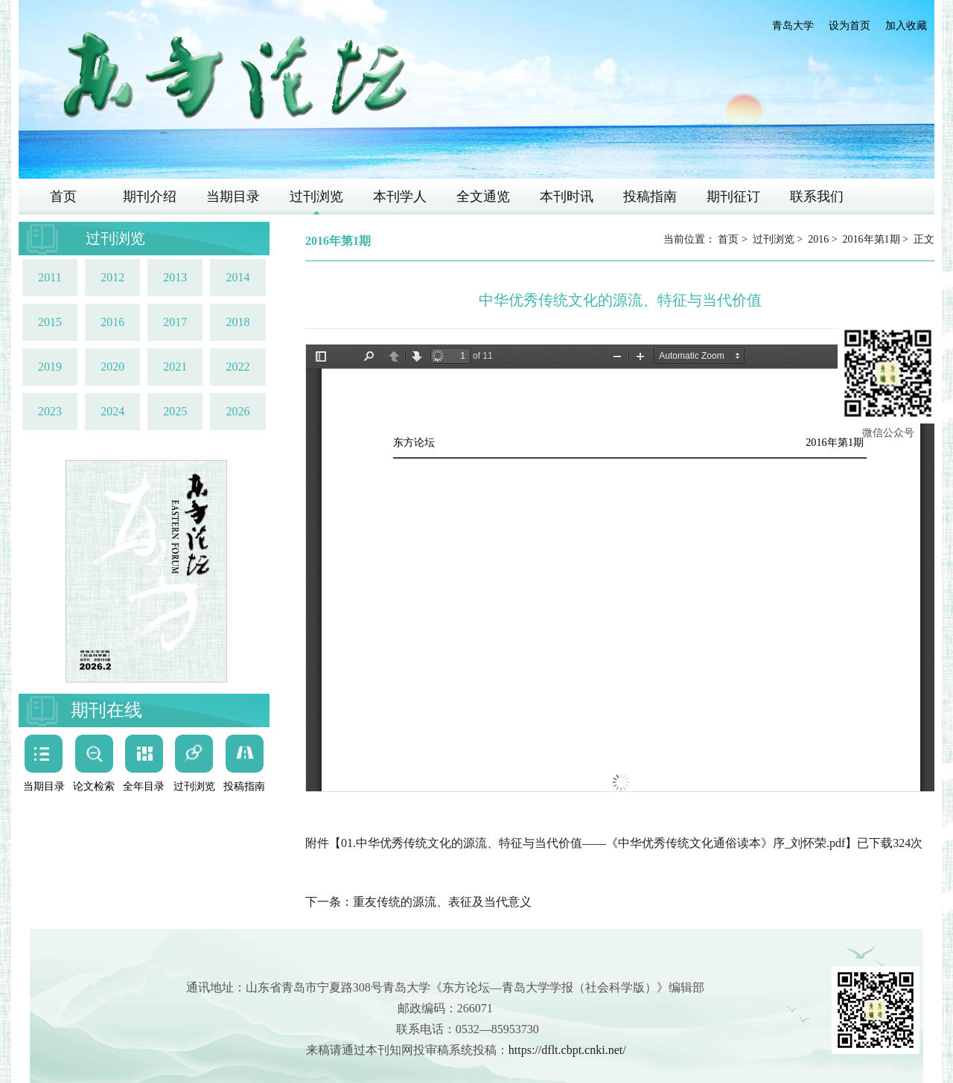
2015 (50, 322)
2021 (175, 366)
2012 (112, 277)
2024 (112, 411)
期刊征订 (733, 196)
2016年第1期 (871, 239)
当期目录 (233, 196)
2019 (50, 366)
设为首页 (849, 25)
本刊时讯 (566, 196)
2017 (175, 322)
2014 (237, 277)
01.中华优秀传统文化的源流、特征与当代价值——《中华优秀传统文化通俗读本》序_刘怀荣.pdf (593, 843)
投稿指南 (650, 196)
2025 (175, 411)
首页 (63, 196)
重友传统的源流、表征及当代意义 (442, 901)
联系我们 (817, 196)
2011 (49, 277)
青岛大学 (793, 25)
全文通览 (483, 196)
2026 (237, 411)
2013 (175, 277)
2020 (112, 366)
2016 (112, 322)
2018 (237, 322)
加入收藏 (906, 25)
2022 (237, 366)
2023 (50, 411)
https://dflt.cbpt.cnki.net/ (567, 1050)
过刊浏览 (316, 196)
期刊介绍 (149, 196)
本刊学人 (400, 196)
